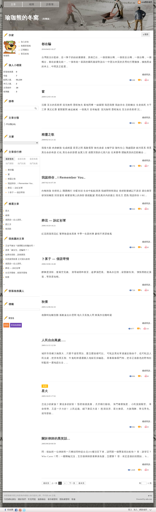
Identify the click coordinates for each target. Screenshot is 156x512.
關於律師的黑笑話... (56, 438)
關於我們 (22, 499)
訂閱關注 (25, 50)
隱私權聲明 (64, 499)
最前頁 (46, 483)
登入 (130, 509)
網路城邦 (143, 509)
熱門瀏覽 (10, 163)
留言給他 (25, 54)
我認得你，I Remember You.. (63, 177)
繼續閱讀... (147, 74)
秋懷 (45, 301)
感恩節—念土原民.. (13, 220)
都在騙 (46, 44)
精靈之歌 (48, 134)
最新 (146, 34)
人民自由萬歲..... (54, 340)
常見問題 (32, 499)
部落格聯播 (16, 325)
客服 (73, 499)
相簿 (31, 4)
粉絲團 (10, 509)
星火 (45, 391)
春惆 (7, 215)
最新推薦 (34, 159)
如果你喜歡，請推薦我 (15, 254)
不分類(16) (11, 124)
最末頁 (81, 483)
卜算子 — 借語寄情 (55, 259)
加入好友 (25, 42)
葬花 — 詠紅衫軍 (54, 220)
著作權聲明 (53, 499)
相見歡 (8, 229)
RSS (6, 325)
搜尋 (35, 108)
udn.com (148, 499)
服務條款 (42, 499)
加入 (136, 509)
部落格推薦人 (16, 291)
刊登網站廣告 (10, 499)
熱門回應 (22, 163)
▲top (150, 495)
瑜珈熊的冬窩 (22, 18)
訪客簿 (49, 4)
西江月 (8, 224)
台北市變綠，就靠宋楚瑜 (16, 273)
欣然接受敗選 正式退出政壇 (17, 259)
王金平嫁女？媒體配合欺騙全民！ (20, 245)
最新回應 (22, 159)
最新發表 (10, 159)
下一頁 (72, 483)
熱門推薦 (34, 163)
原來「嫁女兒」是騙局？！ (17, 250)
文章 (13, 4)
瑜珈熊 (6, 55)
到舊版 (46, 19)
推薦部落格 (26, 46)
